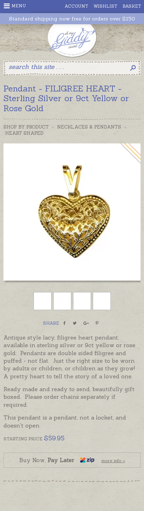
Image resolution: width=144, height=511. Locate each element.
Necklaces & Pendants (89, 127)
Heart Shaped (24, 133)
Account (76, 6)
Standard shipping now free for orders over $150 (72, 19)
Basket (132, 6)
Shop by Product (26, 127)
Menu (15, 5)
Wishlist (105, 6)
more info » (113, 460)
